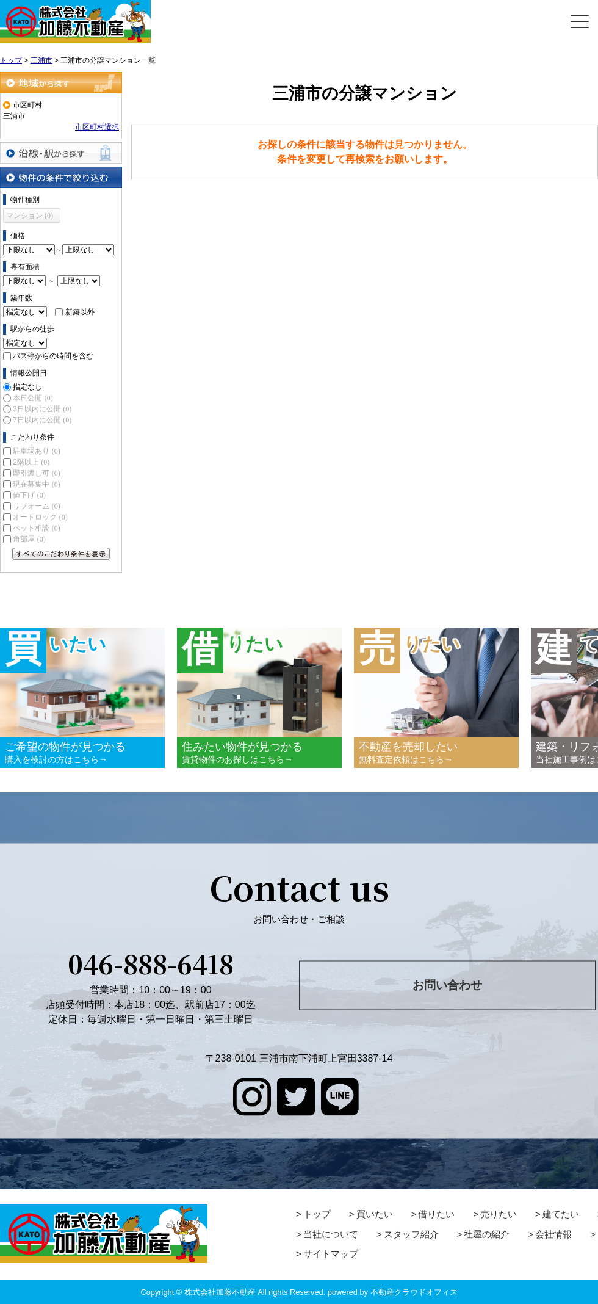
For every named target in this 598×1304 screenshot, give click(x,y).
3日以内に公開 (42, 409)
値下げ (29, 495)
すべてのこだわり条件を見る (61, 554)
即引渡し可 (36, 473)
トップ (317, 1214)
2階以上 (31, 462)
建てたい (560, 1214)
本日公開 (32, 398)
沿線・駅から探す (61, 153)
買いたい (374, 1214)
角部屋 (29, 539)
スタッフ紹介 (411, 1234)
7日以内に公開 (42, 420)
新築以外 (80, 312)
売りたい (498, 1214)
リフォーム (36, 506)
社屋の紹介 (487, 1234)
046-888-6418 (151, 963)
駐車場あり (36, 451)
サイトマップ (330, 1253)
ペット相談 (36, 528)
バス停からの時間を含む (53, 356)
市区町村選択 (97, 127)
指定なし (27, 387)
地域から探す (61, 82)
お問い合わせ (447, 985)
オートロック (40, 517)
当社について (330, 1234)
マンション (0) (29, 215)
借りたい (436, 1214)
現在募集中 (36, 484)
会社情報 (553, 1234)
